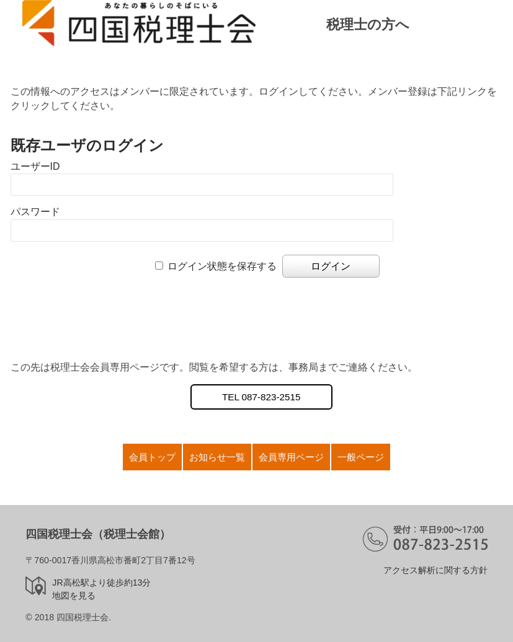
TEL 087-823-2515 (261, 397)
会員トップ (152, 457)
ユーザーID (35, 166)
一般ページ (360, 457)
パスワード (35, 211)
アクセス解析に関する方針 (435, 570)
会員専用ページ (291, 457)
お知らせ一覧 (217, 457)
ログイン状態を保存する (222, 266)
